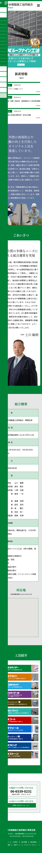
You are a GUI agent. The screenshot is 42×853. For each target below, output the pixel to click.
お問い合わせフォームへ (21, 805)
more (38, 91)
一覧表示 (21, 78)
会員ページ (17, 845)
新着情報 (7, 845)
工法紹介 (15, 842)
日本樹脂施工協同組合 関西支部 (21, 830)
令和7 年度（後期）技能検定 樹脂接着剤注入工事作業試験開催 (21, 102)
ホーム (7, 842)
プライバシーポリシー (30, 845)
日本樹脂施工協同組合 (17, 5)
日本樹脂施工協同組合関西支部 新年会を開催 (17, 115)
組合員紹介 (33, 842)
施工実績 (24, 842)
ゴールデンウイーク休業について (13, 89)
